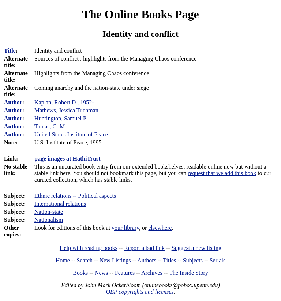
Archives (151, 273)
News (101, 273)
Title (10, 50)
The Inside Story (188, 273)
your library (125, 228)
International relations (60, 204)
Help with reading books (88, 248)
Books (80, 273)
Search (85, 260)
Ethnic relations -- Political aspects (75, 196)
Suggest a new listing (196, 248)
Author (13, 102)
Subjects (193, 260)
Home (63, 260)
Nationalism (48, 220)
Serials (218, 260)
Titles (169, 260)
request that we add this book (222, 173)
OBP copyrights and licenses (139, 292)
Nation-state (48, 212)
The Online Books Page (140, 14)
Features (125, 273)
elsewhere (160, 228)
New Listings (115, 260)
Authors (146, 260)
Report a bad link (144, 248)
